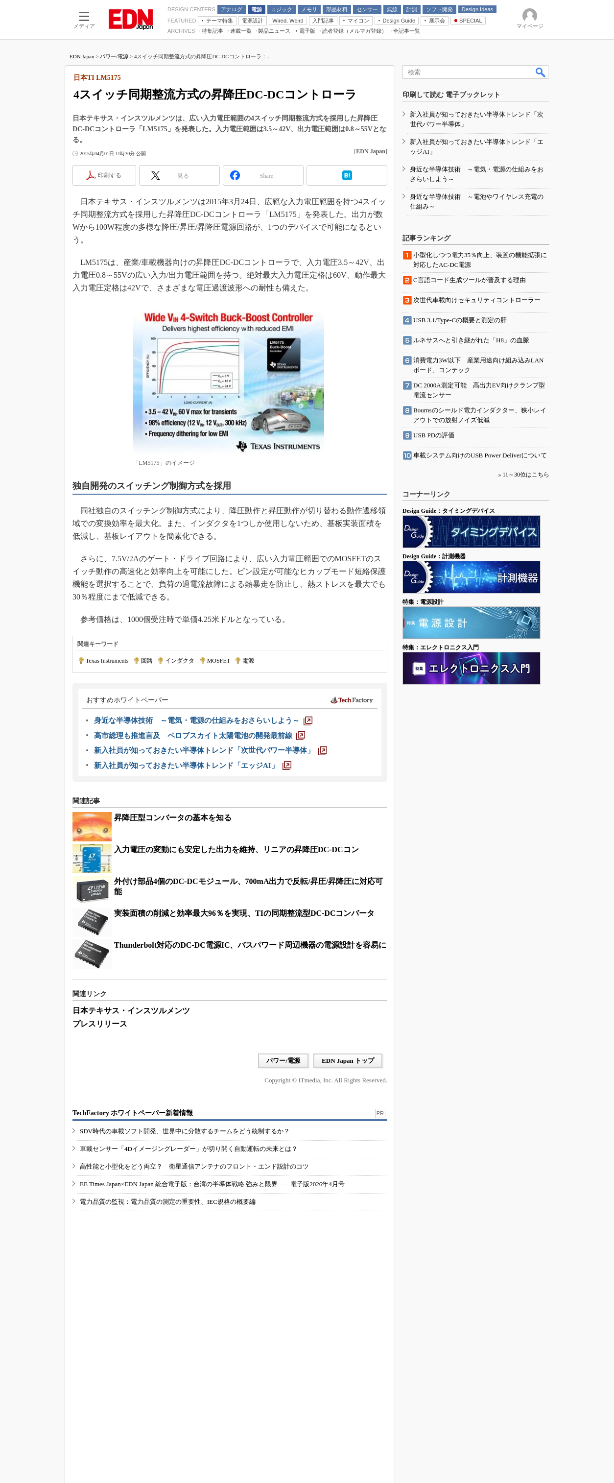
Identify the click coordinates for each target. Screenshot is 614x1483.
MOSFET (218, 660)
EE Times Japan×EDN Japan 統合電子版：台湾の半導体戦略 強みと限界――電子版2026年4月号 (212, 1184)
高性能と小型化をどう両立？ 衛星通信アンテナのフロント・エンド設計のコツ (194, 1166)
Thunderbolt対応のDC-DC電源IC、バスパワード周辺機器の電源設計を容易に (250, 945)
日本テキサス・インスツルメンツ (131, 1010)
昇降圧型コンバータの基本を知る (173, 817)
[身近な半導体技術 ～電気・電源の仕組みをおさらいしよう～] (203, 720)
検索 (541, 72)
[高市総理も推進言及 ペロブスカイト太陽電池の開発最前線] (199, 736)
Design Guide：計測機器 (434, 556)
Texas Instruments (107, 660)
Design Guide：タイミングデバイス (448, 510)
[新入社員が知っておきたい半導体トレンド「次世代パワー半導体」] (210, 750)
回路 (147, 660)
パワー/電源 (114, 56)
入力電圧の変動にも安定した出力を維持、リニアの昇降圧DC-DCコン (236, 849)
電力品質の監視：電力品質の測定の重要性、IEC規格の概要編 (168, 1201)
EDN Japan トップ (348, 1060)
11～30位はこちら (525, 474)
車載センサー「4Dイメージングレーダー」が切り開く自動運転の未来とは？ (189, 1148)
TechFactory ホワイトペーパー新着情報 (132, 1113)
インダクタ (179, 660)
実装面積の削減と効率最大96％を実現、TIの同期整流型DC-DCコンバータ (244, 913)
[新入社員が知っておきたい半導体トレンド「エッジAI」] (192, 765)
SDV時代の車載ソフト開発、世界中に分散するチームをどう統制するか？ (185, 1131)
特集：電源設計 (423, 601)
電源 (248, 660)
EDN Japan (82, 56)
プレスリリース (99, 1024)
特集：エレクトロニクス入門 (440, 647)
